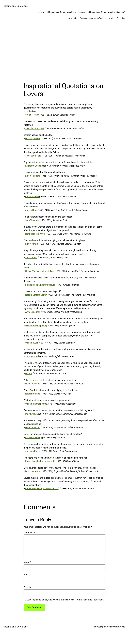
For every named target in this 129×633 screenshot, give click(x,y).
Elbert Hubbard (32, 176)
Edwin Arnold (31, 244)
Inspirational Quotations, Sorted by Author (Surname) (102, 12)
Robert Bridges (32, 393)
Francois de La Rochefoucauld (40, 285)
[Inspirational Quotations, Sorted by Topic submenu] (105, 18)
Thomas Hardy (32, 356)
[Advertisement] (64, 49)
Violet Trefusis (32, 115)
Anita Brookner (32, 312)
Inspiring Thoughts (117, 18)
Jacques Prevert (33, 451)
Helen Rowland (32, 383)
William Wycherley (34, 342)
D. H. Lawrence (32, 471)
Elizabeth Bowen (33, 166)
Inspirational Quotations (16, 6)
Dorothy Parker (32, 138)
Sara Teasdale (32, 220)
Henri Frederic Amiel (35, 234)
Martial (28, 373)
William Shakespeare (35, 325)
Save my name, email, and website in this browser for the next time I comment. (65, 599)
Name (27, 562)
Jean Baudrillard (33, 155)
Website (27, 587)
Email (27, 574)
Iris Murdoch (31, 414)
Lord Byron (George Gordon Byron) (42, 488)
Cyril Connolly (32, 196)
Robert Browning (33, 437)
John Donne (31, 257)
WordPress (119, 626)
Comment (29, 532)
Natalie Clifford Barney (36, 295)
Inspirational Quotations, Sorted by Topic (86, 18)
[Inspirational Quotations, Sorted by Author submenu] (75, 12)
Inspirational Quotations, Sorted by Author (56, 12)
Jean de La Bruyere (34, 128)
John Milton (31, 210)
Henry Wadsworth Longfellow (39, 271)
